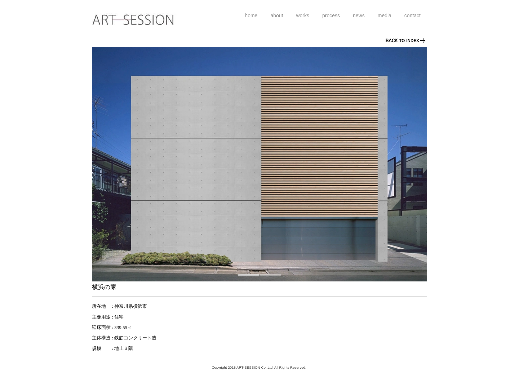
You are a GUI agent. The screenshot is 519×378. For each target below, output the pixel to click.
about (276, 15)
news (359, 15)
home (251, 15)
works (302, 15)
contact (412, 15)
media (384, 15)
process (331, 15)
